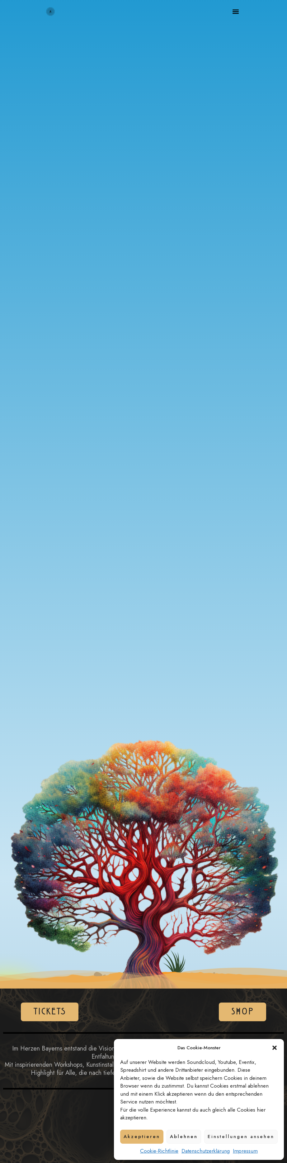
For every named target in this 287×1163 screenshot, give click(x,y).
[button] (274, 1048)
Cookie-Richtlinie (159, 1151)
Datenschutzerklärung (205, 1151)
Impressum (245, 1151)
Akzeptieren (142, 1136)
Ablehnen (184, 1136)
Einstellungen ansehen (241, 1136)
